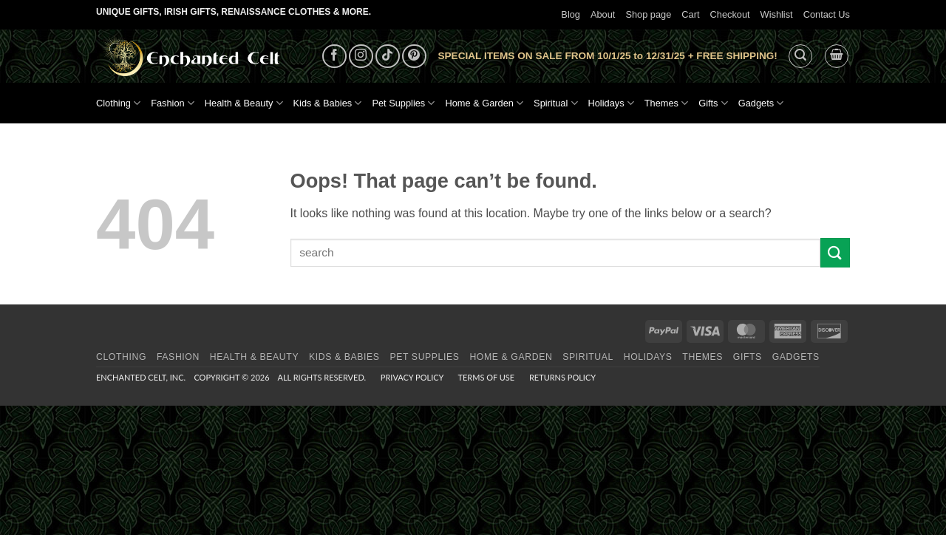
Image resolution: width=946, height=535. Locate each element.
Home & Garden (484, 103)
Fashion (172, 103)
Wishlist (776, 14)
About (603, 14)
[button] (800, 56)
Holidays (611, 103)
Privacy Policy (412, 377)
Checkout (730, 14)
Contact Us (826, 14)
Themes (666, 103)
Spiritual (555, 103)
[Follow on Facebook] (334, 56)
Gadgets (761, 103)
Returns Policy (562, 377)
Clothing (118, 103)
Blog (570, 14)
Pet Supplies (403, 103)
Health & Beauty (244, 103)
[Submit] (835, 252)
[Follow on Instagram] (361, 56)
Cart (690, 14)
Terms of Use (485, 377)
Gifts (713, 103)
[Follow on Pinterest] (414, 56)
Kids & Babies (327, 103)
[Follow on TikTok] (387, 56)
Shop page (648, 14)
